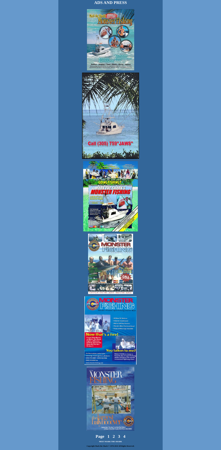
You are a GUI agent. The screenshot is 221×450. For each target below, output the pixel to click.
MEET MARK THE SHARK (110, 439)
